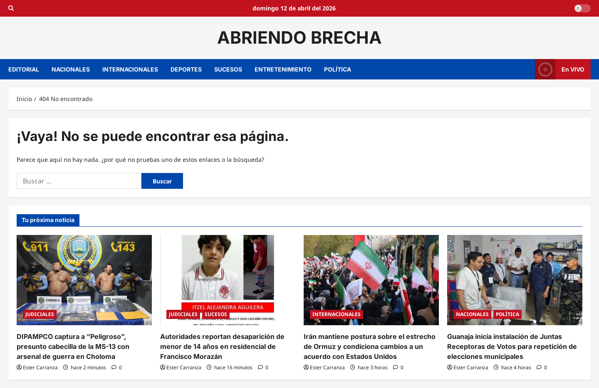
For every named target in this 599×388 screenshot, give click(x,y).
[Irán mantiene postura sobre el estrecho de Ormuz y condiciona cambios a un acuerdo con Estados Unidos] (371, 280)
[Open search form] (11, 8)
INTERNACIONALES (130, 69)
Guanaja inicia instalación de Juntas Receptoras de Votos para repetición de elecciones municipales (512, 346)
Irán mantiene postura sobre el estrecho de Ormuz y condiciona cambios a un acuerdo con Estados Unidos (370, 346)
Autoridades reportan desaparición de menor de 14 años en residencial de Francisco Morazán (222, 346)
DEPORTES (186, 69)
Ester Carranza (40, 367)
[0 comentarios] (116, 367)
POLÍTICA (337, 69)
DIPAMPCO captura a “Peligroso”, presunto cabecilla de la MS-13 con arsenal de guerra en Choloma (73, 346)
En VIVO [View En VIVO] (559, 69)
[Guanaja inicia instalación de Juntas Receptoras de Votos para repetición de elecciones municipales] (514, 280)
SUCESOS (228, 69)
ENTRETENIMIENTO (283, 69)
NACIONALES (71, 69)
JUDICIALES (39, 314)
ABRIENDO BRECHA (299, 37)
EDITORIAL (23, 69)
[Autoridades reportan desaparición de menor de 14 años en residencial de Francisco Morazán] (227, 280)
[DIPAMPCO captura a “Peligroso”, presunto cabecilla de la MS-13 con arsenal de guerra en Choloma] (84, 280)
